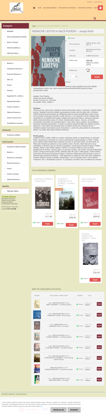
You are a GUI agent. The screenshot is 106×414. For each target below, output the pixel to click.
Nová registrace (98, 2)
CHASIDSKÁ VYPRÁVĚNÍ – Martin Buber (43, 180)
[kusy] (72, 76)
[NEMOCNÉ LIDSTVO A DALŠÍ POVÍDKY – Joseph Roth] (48, 37)
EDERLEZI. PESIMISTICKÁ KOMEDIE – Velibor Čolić (89, 237)
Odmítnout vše (58, 409)
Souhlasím (74, 409)
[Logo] (16, 8)
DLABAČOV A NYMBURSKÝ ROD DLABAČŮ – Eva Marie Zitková (66, 182)
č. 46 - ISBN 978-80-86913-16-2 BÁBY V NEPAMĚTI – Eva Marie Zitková (59, 304)
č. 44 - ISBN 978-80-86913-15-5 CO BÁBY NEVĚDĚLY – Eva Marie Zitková (58, 336)
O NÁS (39, 8)
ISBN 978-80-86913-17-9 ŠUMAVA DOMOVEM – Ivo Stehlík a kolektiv (59, 368)
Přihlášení (89, 2)
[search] (94, 18)
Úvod (33, 26)
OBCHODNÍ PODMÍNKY (50, 8)
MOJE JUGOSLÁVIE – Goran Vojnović (89, 180)
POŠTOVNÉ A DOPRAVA (85, 8)
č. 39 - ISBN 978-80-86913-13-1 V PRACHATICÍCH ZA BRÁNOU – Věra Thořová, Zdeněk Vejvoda (58, 358)
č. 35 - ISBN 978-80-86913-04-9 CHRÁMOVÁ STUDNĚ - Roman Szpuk (58, 315)
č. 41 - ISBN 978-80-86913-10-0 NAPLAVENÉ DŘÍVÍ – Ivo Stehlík (58, 379)
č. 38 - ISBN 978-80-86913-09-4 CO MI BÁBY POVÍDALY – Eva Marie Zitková (58, 347)
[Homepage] (33, 7)
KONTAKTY (97, 8)
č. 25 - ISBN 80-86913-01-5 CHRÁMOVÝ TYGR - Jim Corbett (59, 325)
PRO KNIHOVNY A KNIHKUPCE (67, 8)
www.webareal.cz (21, 394)
